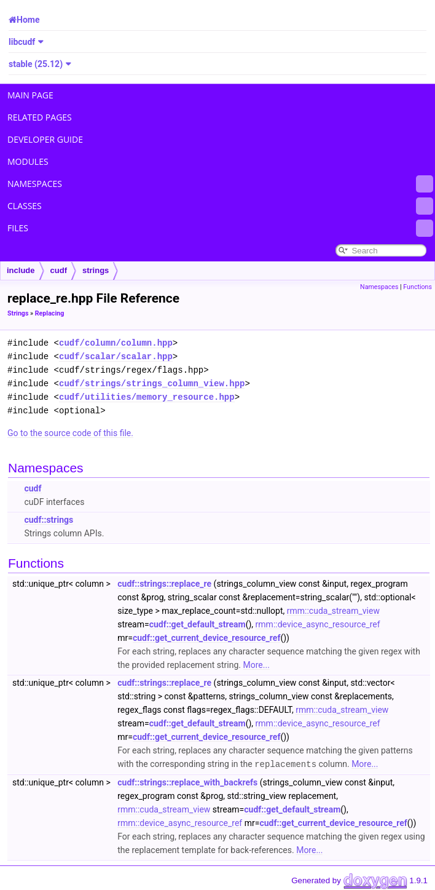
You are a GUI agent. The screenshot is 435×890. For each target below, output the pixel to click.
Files (220, 228)
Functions (417, 287)
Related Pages (39, 117)
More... (256, 665)
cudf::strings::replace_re (164, 584)
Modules (28, 161)
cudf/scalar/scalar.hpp (116, 356)
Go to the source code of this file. (70, 433)
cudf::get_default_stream (197, 624)
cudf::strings (48, 520)
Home (28, 20)
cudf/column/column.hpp (116, 343)
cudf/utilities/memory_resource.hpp (147, 397)
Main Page (30, 95)
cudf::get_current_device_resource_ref (206, 638)
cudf (58, 270)
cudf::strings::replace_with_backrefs (187, 782)
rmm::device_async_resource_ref (318, 624)
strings (95, 270)
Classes (220, 206)
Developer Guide (45, 139)
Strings (17, 313)
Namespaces (220, 184)
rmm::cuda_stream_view (333, 611)
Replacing (50, 313)
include (21, 270)
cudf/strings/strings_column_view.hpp (152, 383)
